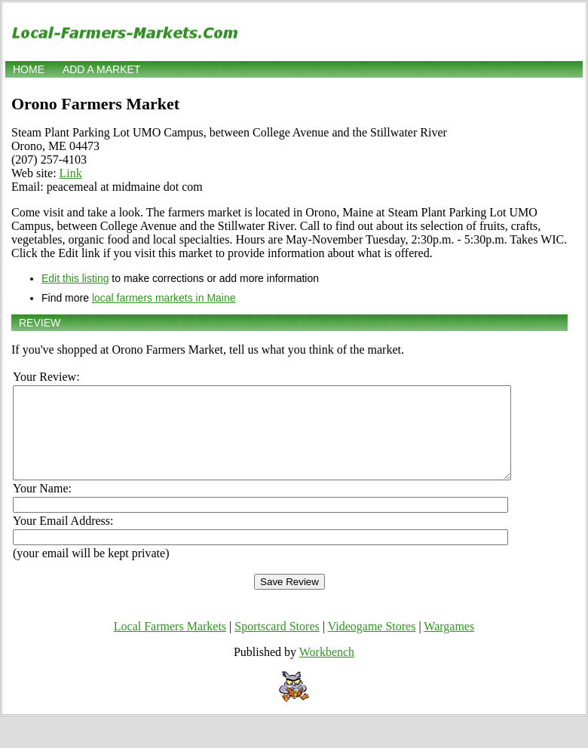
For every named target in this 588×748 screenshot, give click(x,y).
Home (28, 69)
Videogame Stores (372, 644)
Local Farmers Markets (170, 644)
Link (71, 173)
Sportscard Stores (276, 644)
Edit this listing (75, 278)
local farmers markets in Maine (164, 298)
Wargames (449, 644)
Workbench (326, 670)
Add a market (101, 69)
